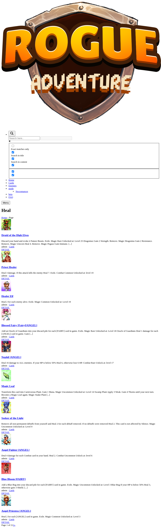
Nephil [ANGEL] (11, 357)
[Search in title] (13, 152)
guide (11, 188)
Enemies (13, 185)
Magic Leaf (8, 386)
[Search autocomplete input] (56, 138)
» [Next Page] (14, 525)
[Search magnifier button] (12, 133)
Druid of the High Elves (15, 235)
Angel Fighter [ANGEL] (15, 449)
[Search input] (24, 138)
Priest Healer (9, 267)
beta (10, 194)
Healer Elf (7, 296)
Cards (11, 183)
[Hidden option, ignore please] (13, 171)
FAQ (11, 197)
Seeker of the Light (12, 418)
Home (11, 180)
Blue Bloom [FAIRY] (13, 479)
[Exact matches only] (13, 146)
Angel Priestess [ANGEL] (16, 510)
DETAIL (5, 249)
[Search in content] (13, 159)
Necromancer (22, 191)
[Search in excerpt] (13, 165)
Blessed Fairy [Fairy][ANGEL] (19, 325)
